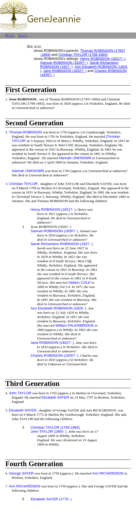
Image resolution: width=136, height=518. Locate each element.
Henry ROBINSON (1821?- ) (102, 59)
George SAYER (21, 473)
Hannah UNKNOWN (75, 158)
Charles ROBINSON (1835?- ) (54, 355)
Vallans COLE (79, 282)
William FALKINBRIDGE (74, 325)
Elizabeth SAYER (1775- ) (51, 499)
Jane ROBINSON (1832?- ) (64, 71)
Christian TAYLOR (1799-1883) (83, 55)
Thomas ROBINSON (25, 132)
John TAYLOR (20, 393)
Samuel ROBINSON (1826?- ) (64, 63)
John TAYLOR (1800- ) (48, 431)
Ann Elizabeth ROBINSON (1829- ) (58, 308)
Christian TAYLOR (23, 184)
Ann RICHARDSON (107, 473)
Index (23, 36)
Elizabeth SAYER (55, 397)
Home (10, 36)
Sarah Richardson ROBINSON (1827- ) (62, 244)
